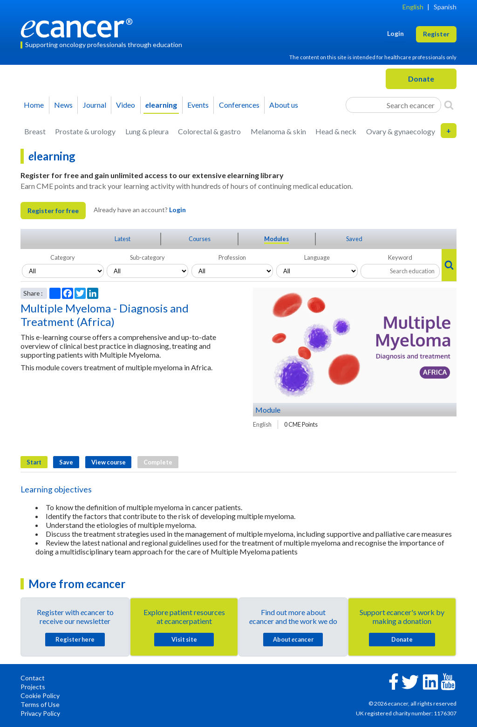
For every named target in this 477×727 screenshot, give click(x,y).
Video (125, 104)
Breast (35, 131)
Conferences (239, 104)
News (63, 104)
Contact (32, 678)
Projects (32, 687)
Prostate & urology (85, 131)
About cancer (293, 639)
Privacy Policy (40, 713)
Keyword (400, 257)
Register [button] (436, 34)
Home (34, 104)
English (412, 7)
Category (62, 257)
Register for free (53, 211)
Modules (276, 238)
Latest (122, 238)
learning (161, 104)
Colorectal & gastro (209, 131)
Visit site (184, 639)
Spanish (445, 7)
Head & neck (335, 131)
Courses (200, 238)
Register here (75, 639)
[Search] (449, 105)
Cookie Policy (40, 695)
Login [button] (395, 33)
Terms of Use (40, 704)
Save (66, 462)
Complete (157, 462)
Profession (232, 257)
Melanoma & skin (278, 131)
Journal (94, 104)
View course (108, 462)
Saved (354, 238)
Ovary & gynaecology (400, 131)
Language (317, 257)
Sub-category (147, 257)
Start (34, 462)
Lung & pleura (147, 131)
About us (283, 104)
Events (198, 104)
